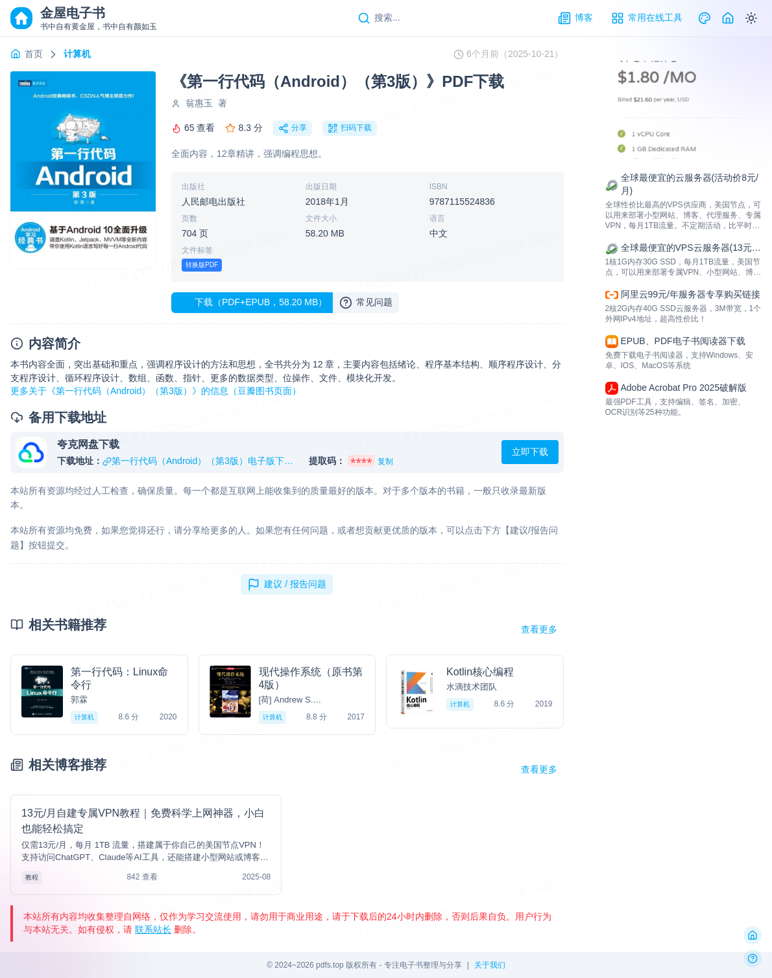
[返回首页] (752, 935)
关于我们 (489, 965)
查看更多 (539, 629)
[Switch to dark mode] (751, 18)
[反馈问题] (752, 958)
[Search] (379, 18)
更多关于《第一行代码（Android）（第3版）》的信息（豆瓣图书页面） (155, 391)
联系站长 (153, 929)
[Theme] (704, 18)
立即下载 (530, 452)
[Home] (728, 18)
